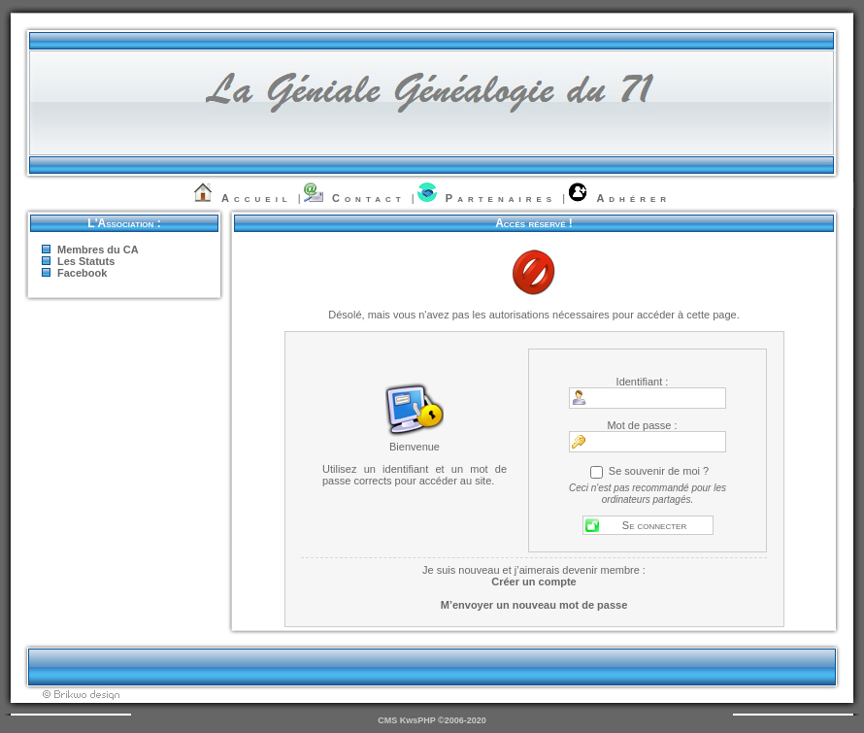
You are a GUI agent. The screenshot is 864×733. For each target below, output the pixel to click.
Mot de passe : (642, 425)
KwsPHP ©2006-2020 (443, 720)
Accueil (256, 198)
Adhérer (633, 198)
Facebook (82, 273)
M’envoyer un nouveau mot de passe (534, 605)
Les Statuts (86, 261)
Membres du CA (98, 249)
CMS (387, 720)
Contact (369, 198)
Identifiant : (642, 381)
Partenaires (501, 198)
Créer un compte (533, 581)
